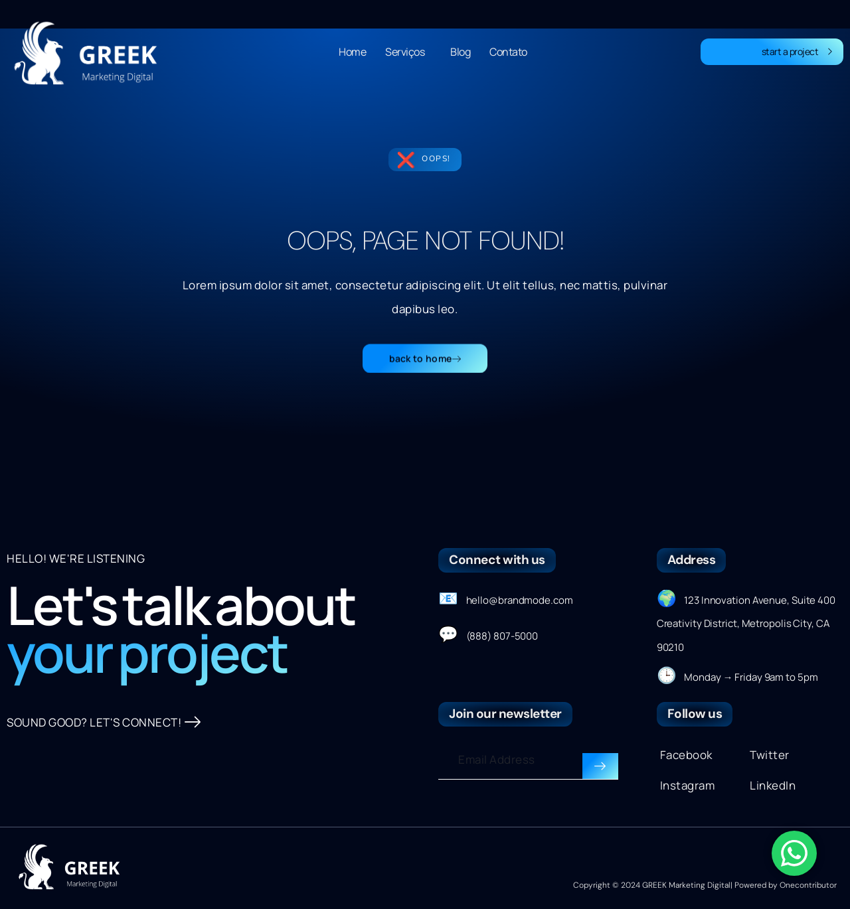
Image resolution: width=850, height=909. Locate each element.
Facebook (686, 754)
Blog (460, 51)
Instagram (687, 785)
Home (352, 51)
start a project (797, 51)
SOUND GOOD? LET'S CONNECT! (104, 723)
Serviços (408, 51)
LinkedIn (773, 785)
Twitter (770, 754)
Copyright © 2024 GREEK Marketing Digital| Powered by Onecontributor (705, 885)
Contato (508, 51)
